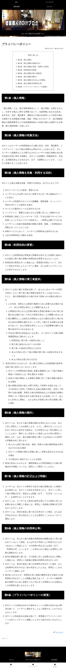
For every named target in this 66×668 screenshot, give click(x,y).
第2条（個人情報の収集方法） (29, 63)
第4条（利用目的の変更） (28, 70)
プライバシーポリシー (33, 661)
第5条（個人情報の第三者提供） (30, 74)
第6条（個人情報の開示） (28, 77)
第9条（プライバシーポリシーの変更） (33, 88)
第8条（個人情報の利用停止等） (30, 84)
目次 (30, 55)
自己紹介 (54, 661)
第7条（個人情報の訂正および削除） (32, 81)
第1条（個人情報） (25, 60)
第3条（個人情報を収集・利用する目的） (34, 67)
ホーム (11, 661)
